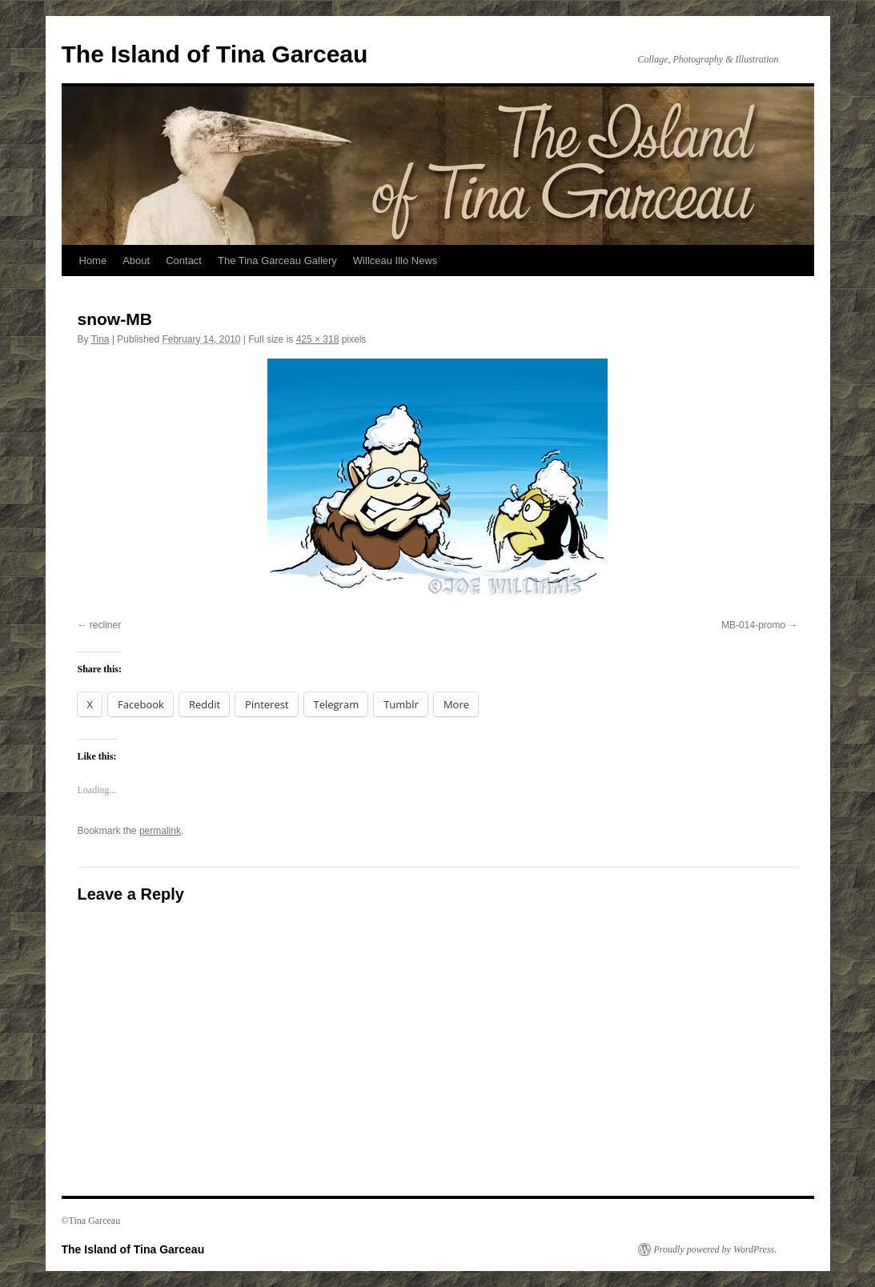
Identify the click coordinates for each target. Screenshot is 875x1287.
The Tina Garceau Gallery (277, 261)
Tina (100, 339)
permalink (160, 830)
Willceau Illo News (395, 261)
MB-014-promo (753, 625)
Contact (184, 261)
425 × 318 (317, 339)
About (136, 261)
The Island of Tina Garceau (215, 54)
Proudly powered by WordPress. (715, 1249)
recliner (105, 625)
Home (93, 261)
